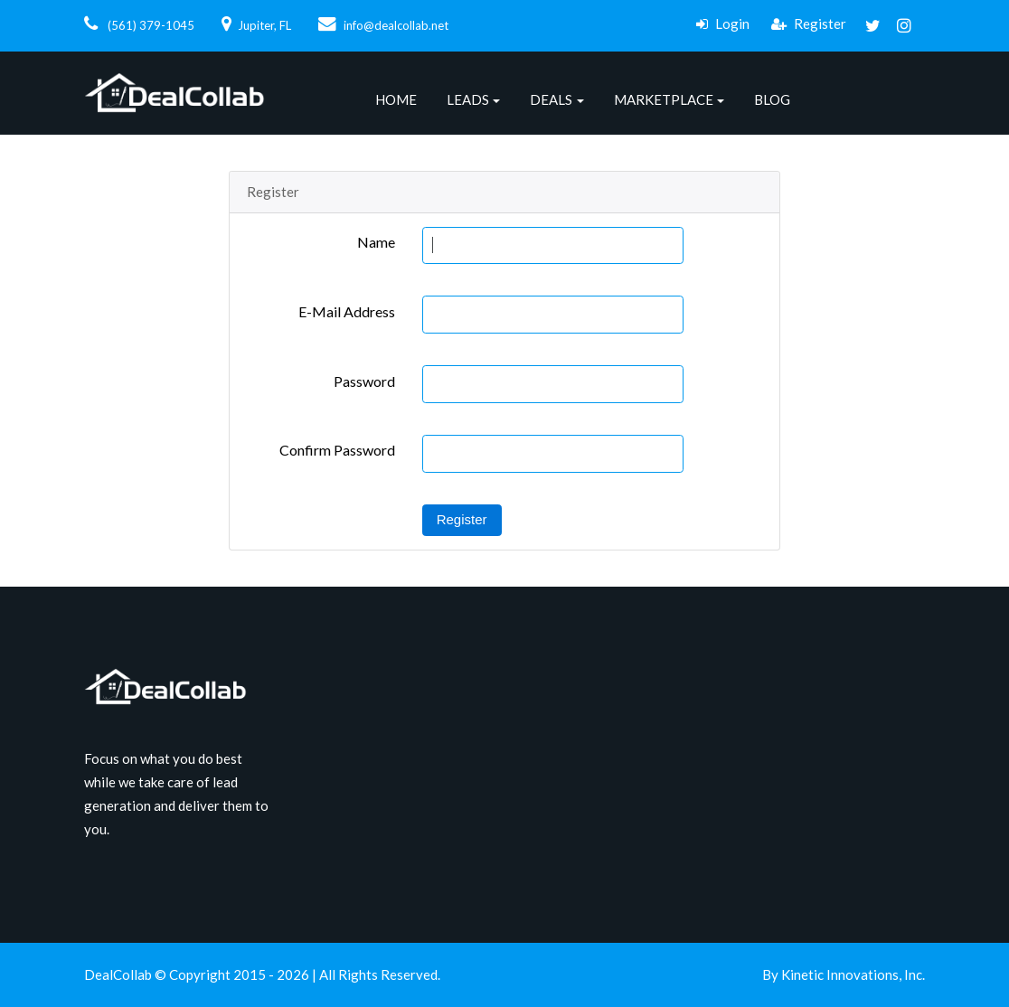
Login (723, 23)
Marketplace (663, 99)
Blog (772, 99)
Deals (551, 99)
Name (376, 241)
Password (364, 381)
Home (396, 99)
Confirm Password (337, 449)
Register (808, 23)
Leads (468, 99)
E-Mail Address (346, 311)
